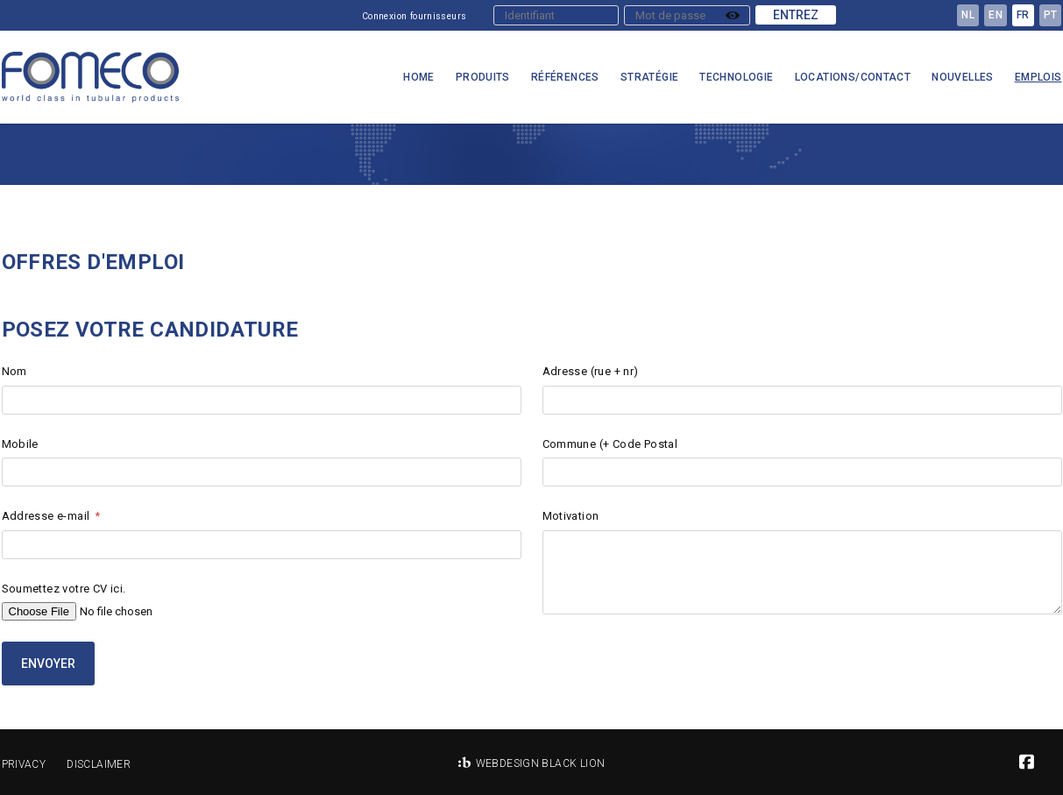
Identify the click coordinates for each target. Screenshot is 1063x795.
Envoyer (48, 664)
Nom (14, 371)
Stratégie (649, 77)
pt (1051, 15)
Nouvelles (963, 77)
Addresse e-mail (46, 515)
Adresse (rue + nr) (590, 371)
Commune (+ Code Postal (610, 444)
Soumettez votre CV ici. (64, 588)
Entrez (796, 15)
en (996, 15)
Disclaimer (99, 764)
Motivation (570, 515)
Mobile (20, 444)
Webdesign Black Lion (541, 763)
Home (419, 77)
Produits (483, 77)
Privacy (24, 764)
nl (967, 15)
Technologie (736, 77)
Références (565, 77)
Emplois (1038, 77)
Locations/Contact (853, 77)
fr (1023, 15)
